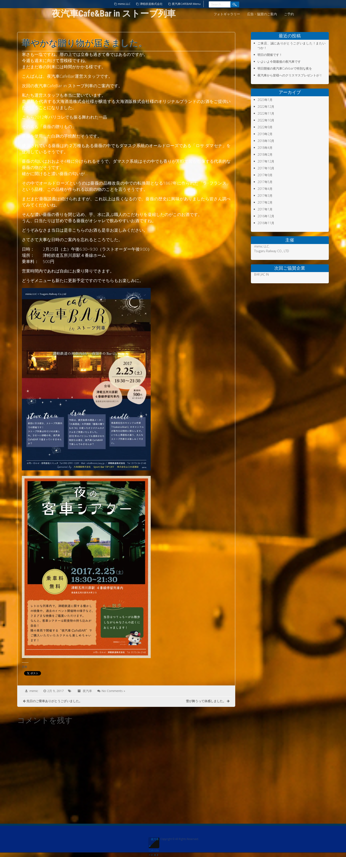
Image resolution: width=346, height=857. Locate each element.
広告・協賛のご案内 (262, 14)
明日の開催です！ (270, 55)
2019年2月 (265, 134)
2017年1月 (265, 209)
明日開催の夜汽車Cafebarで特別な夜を (285, 68)
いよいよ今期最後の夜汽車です (279, 61)
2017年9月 (265, 175)
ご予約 (289, 14)
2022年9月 (265, 127)
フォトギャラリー (227, 14)
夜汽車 (87, 691)
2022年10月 (266, 120)
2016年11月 (266, 223)
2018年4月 (265, 148)
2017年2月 (265, 202)
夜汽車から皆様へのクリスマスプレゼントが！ (290, 75)
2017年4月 (265, 189)
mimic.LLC (124, 4)
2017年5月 (265, 182)
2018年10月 (266, 141)
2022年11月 (266, 113)
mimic (34, 691)
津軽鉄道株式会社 (151, 4)
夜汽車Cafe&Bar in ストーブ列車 (154, 842)
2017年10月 (266, 168)
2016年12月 (266, 216)
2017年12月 (266, 161)
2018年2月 (265, 154)
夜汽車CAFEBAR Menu (186, 4)
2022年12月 (266, 106)
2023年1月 (265, 100)
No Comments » (113, 691)
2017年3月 (265, 195)
